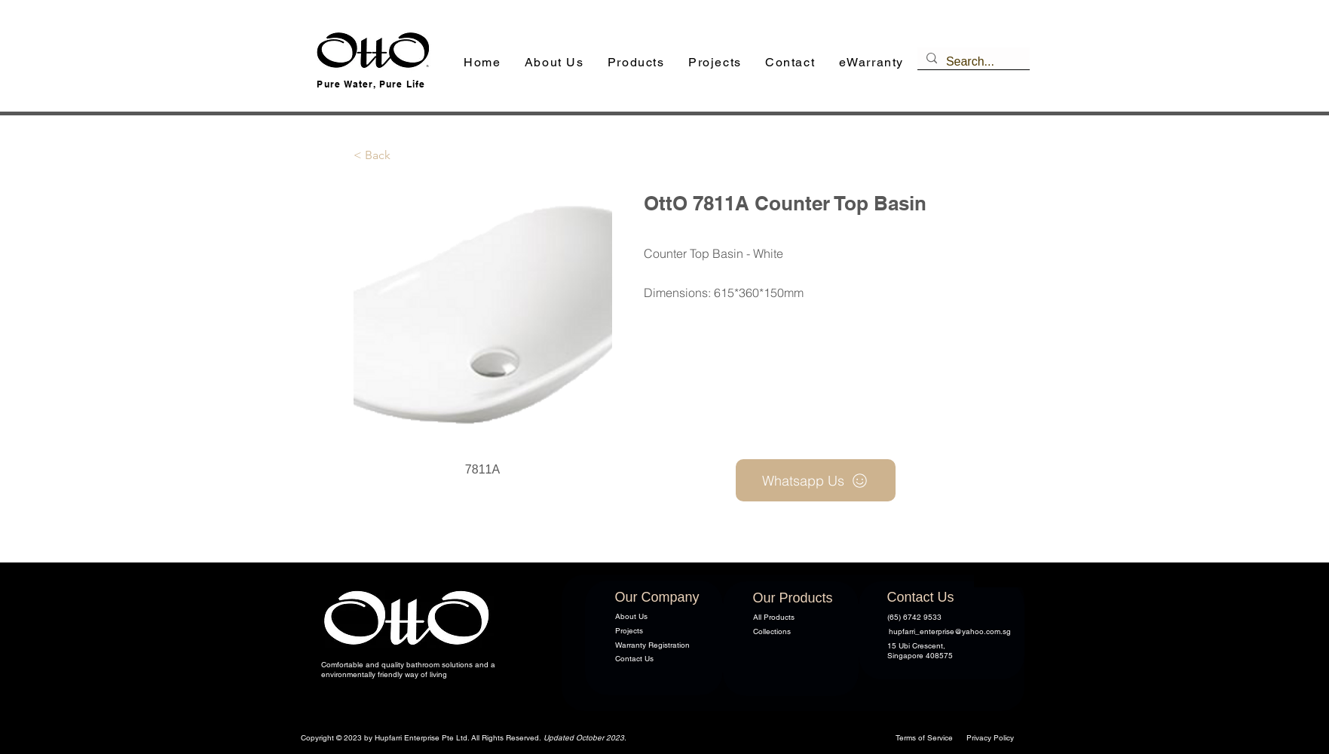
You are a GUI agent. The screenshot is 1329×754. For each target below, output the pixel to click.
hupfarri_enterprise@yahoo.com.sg (950, 631)
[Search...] (972, 62)
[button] (636, 63)
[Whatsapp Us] (816, 480)
